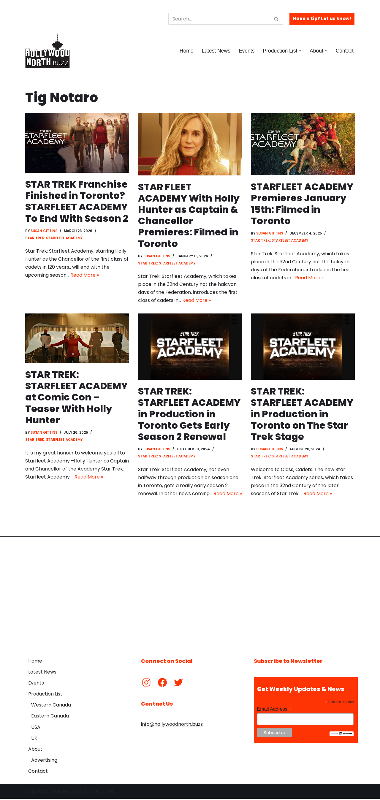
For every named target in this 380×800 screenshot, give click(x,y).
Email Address (274, 710)
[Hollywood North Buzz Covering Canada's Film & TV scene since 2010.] (47, 50)
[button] (300, 51)
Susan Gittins (44, 231)
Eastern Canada (50, 717)
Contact (344, 51)
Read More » (84, 276)
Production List (45, 695)
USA (35, 728)
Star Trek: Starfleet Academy (54, 238)
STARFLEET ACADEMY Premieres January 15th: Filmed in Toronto (302, 203)
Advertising (44, 761)
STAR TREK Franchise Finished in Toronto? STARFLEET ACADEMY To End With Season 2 (76, 201)
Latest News (215, 51)
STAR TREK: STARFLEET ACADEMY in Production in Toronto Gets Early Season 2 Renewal (189, 414)
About (35, 750)
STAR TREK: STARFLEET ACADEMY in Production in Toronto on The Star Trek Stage (302, 414)
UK (34, 739)
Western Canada (51, 706)
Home (186, 51)
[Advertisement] (190, 594)
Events (246, 51)
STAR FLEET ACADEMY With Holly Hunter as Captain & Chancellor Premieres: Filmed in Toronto (189, 215)
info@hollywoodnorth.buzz (172, 725)
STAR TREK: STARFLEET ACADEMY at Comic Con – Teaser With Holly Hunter (76, 397)
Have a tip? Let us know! (322, 18)
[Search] (219, 19)
